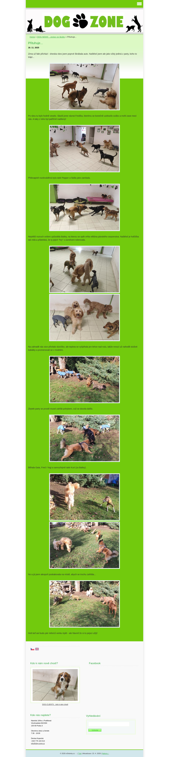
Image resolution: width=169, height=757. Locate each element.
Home (32, 37)
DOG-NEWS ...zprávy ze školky (51, 37)
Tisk (79, 753)
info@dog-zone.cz (38, 743)
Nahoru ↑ (105, 753)
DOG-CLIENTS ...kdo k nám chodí (55, 704)
